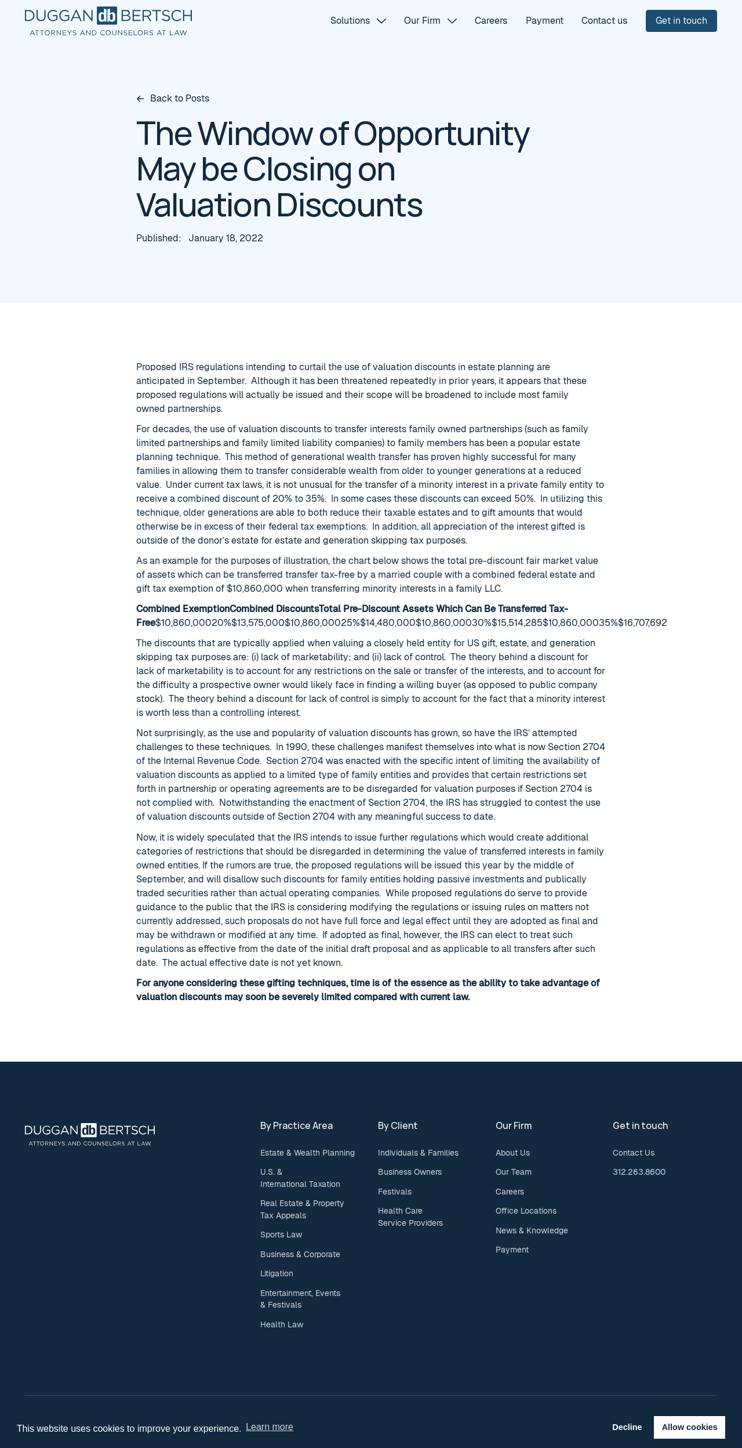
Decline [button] (627, 1427)
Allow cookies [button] (690, 1427)
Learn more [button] (269, 1427)
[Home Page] (108, 21)
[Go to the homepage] (90, 1134)
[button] (358, 21)
